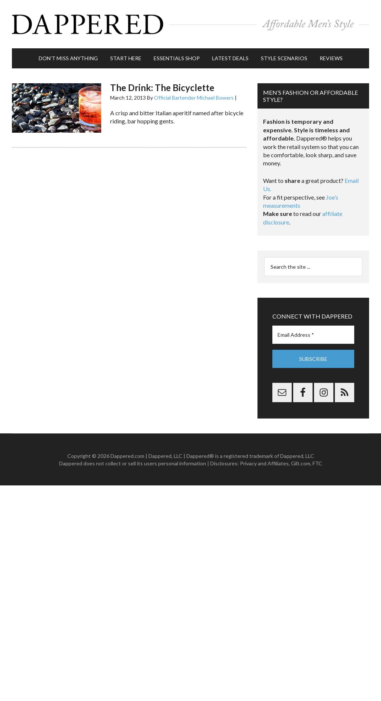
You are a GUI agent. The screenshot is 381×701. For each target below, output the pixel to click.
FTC (317, 463)
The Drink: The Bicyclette (162, 87)
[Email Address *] (313, 335)
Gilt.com (300, 463)
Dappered (190, 24)
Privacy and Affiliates (264, 463)
